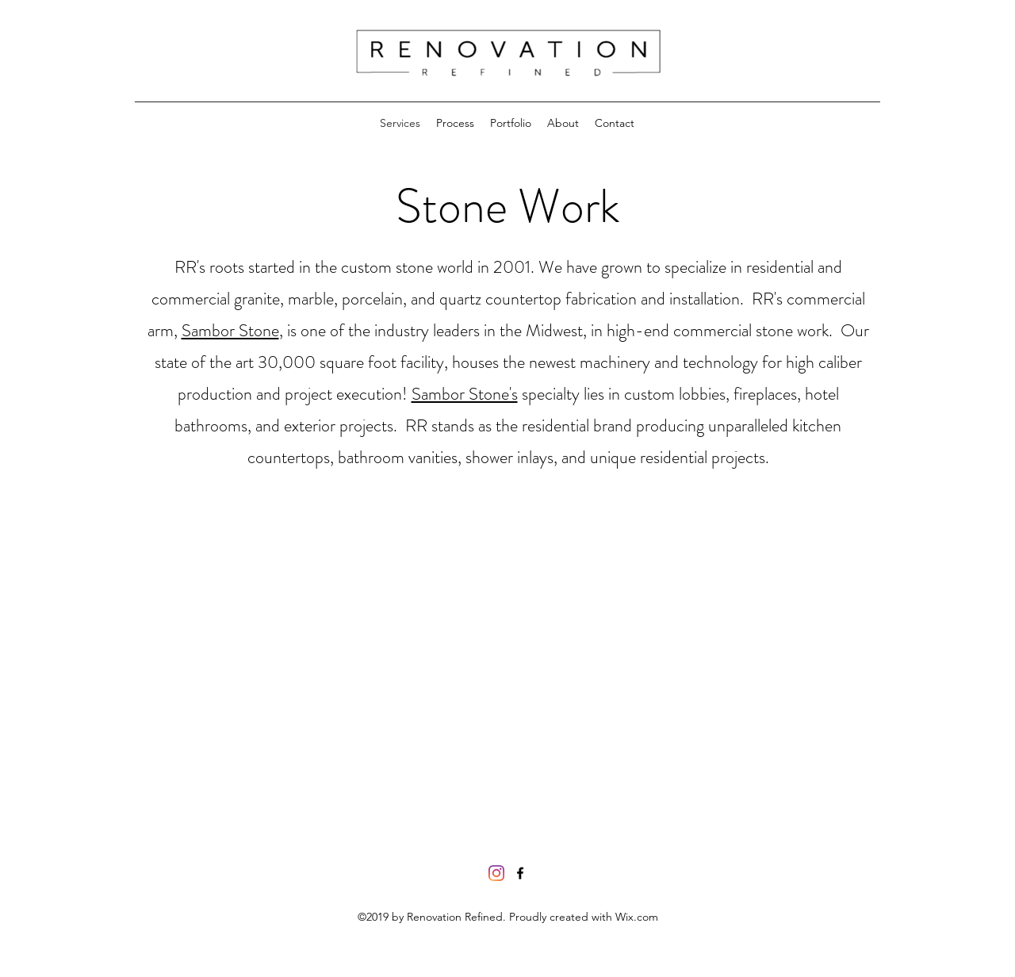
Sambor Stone (230, 330)
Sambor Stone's (465, 393)
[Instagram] (496, 873)
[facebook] (520, 873)
